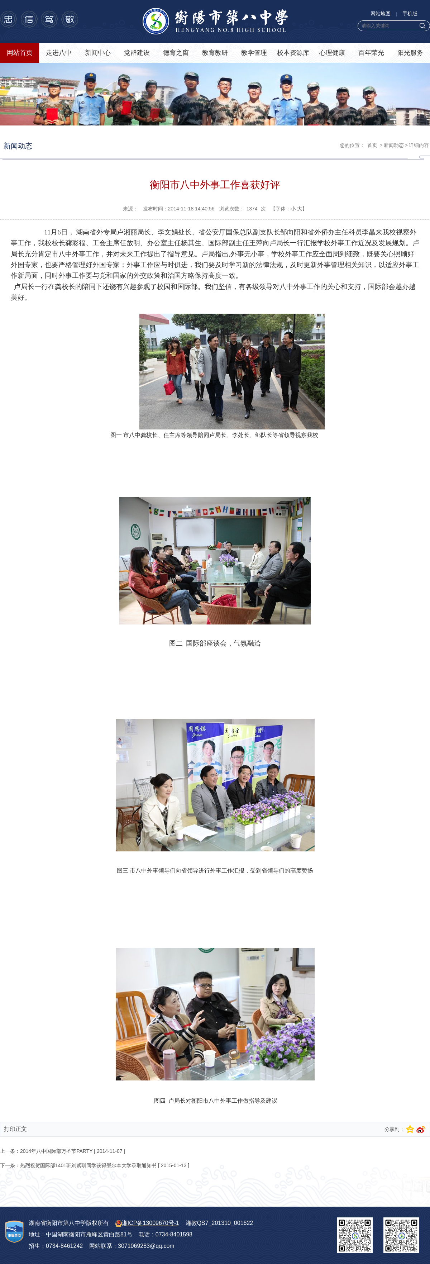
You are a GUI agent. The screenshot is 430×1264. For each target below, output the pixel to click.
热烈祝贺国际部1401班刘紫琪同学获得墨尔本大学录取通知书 (88, 1165)
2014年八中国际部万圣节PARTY (56, 1151)
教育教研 (215, 52)
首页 (372, 145)
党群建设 (137, 52)
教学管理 (254, 52)
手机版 (409, 13)
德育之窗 (176, 52)
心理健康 (332, 52)
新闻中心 (98, 52)
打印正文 (15, 1129)
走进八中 (59, 52)
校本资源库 (293, 52)
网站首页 (20, 52)
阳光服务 (410, 52)
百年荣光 (371, 52)
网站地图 (381, 13)
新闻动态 (394, 145)
